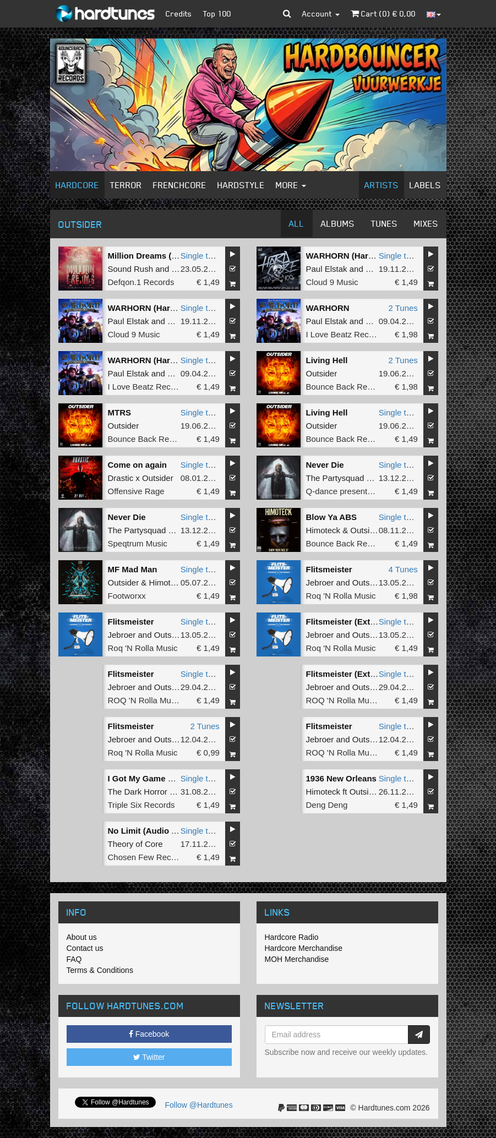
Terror (126, 184)
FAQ (74, 959)
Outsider (321, 373)
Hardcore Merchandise (304, 948)
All (296, 223)
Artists (381, 184)
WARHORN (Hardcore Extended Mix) (179, 360)
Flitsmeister (329, 569)
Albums (338, 223)
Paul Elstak (326, 268)
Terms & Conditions (100, 970)
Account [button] (321, 13)
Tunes (384, 223)
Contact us (85, 948)
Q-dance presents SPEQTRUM (363, 491)
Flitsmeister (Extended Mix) (359, 621)
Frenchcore (179, 184)
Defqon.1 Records (141, 282)
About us (82, 937)
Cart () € (383, 13)
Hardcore (77, 184)
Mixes (426, 223)
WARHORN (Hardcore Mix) (358, 255)
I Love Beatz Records (345, 334)
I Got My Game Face (147, 778)
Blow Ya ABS (331, 517)
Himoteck (323, 530)
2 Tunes (402, 308)
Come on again (137, 464)
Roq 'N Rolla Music (341, 595)
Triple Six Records (141, 804)
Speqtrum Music (137, 543)
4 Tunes (402, 569)
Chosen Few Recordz (147, 857)
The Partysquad (335, 478)
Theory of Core (135, 844)
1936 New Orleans (341, 778)
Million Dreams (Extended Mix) (168, 255)
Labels (425, 184)
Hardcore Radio (292, 937)
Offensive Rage (136, 491)
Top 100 (217, 13)
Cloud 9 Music (332, 282)
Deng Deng (327, 804)
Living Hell (327, 360)
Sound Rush (131, 268)
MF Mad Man (132, 569)
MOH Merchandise (297, 959)
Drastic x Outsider (140, 478)
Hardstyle (241, 184)
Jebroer (320, 582)
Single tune (201, 255)
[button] (287, 14)
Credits (179, 13)
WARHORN (328, 308)
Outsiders (370, 582)
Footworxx (127, 595)
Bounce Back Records (347, 386)
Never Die (325, 464)
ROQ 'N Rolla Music (145, 700)
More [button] (291, 184)
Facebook (149, 1034)
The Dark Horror (137, 791)
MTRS (120, 412)
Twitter (149, 1057)
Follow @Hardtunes (199, 1105)
